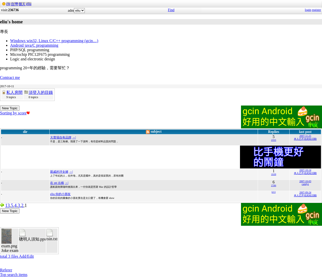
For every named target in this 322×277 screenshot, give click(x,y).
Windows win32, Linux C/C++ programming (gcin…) (54, 41)
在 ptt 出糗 (57, 183)
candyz (305, 184)
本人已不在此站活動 (305, 138)
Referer (6, 270)
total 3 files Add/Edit (17, 256)
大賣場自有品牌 (60, 137)
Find (171, 10)
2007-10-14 (305, 170)
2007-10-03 (305, 181)
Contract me (10, 77)
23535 (273, 140)
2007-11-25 (305, 135)
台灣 (14, 4)
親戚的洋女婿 (59, 172)
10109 (273, 174)
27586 (273, 185)
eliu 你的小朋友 (60, 194)
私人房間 (14, 92)
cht (8, 4)
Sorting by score (15, 113)
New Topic (9, 108)
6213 (274, 192)
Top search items (13, 274)
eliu (28, 4)
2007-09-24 (305, 192)
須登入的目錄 (41, 92)
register (316, 10)
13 (7, 205)
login (308, 10)
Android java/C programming (34, 45)
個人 (22, 4)
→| (74, 137)
